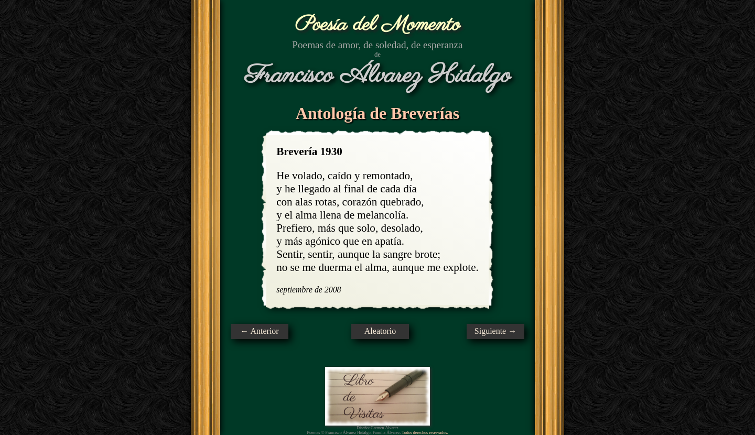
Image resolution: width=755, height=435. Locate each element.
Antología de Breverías (377, 113)
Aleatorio (380, 331)
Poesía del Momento (377, 24)
